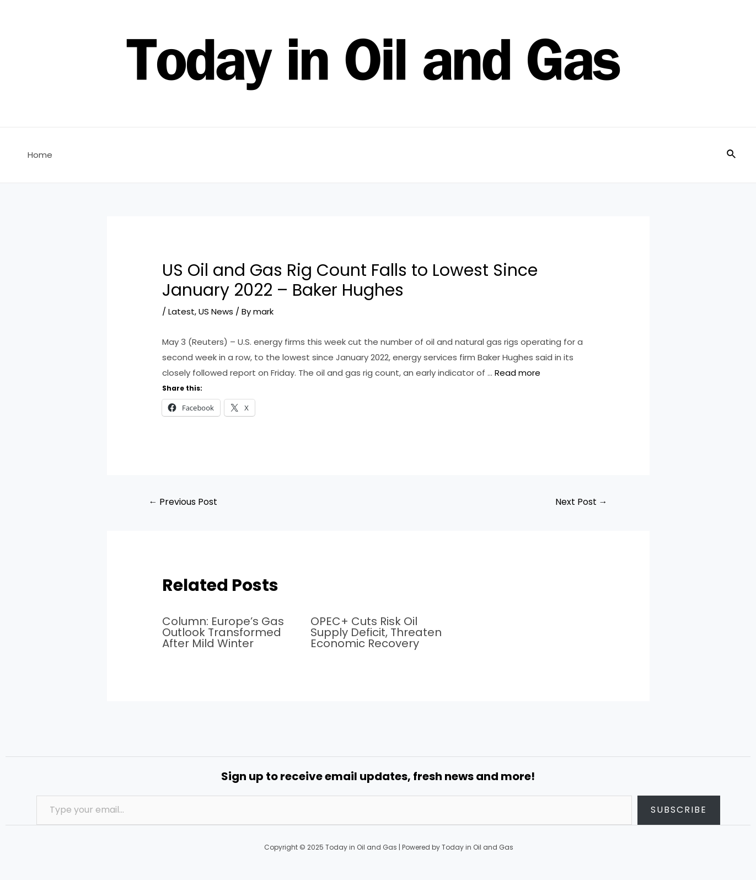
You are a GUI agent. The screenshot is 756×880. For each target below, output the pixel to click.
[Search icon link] (732, 155)
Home (40, 155)
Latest (181, 311)
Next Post (581, 501)
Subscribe (679, 809)
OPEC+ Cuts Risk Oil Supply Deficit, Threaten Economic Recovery (376, 632)
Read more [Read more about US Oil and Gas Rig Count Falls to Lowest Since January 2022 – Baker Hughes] (517, 372)
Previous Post (182, 501)
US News (216, 311)
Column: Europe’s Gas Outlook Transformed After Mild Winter (223, 632)
